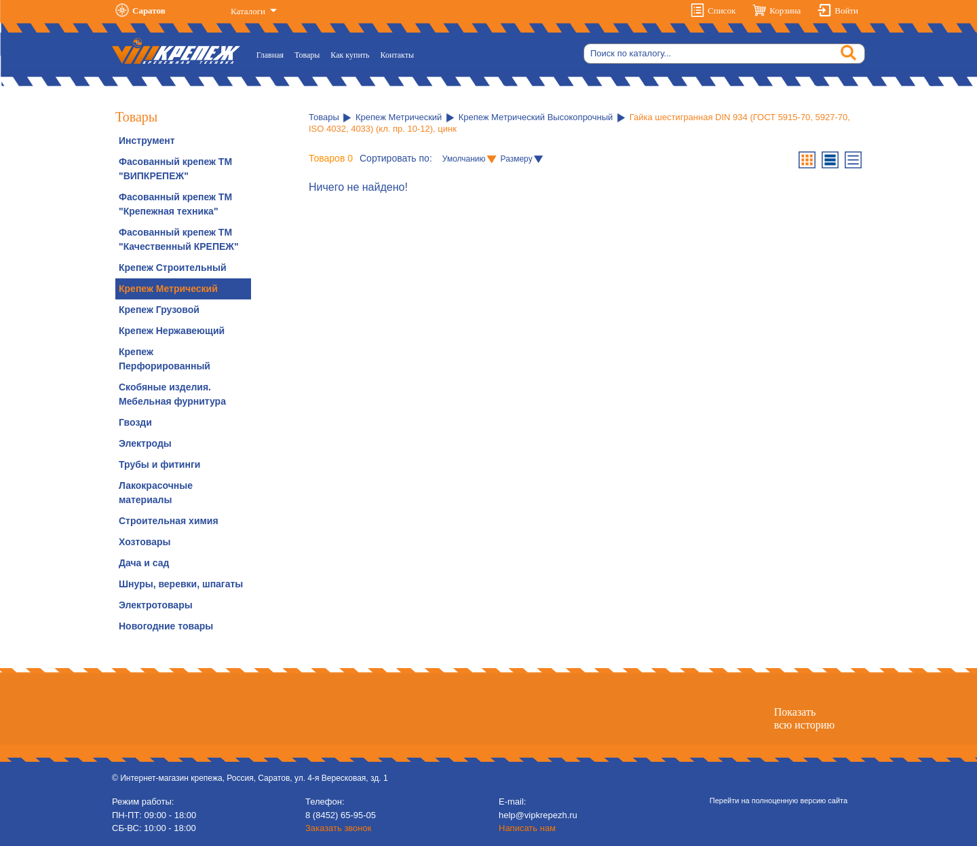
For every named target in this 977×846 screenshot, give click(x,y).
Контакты (398, 55)
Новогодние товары (166, 626)
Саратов (149, 10)
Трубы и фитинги (159, 464)
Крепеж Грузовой (159, 309)
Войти (846, 10)
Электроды (145, 443)
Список (721, 10)
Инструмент (147, 140)
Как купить (349, 55)
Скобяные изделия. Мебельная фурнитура (172, 394)
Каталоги (249, 11)
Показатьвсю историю (804, 718)
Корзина (785, 10)
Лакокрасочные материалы (156, 492)
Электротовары (156, 605)
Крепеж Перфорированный (164, 358)
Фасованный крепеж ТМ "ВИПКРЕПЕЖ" (175, 168)
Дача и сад (144, 562)
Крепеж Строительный (173, 267)
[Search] (724, 53)
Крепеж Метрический (168, 288)
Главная (272, 54)
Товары (307, 55)
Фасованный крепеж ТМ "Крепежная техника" (175, 204)
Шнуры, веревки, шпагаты (181, 583)
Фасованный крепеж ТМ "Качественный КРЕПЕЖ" (179, 239)
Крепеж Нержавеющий (172, 330)
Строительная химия (168, 520)
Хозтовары (144, 541)
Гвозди (135, 422)
